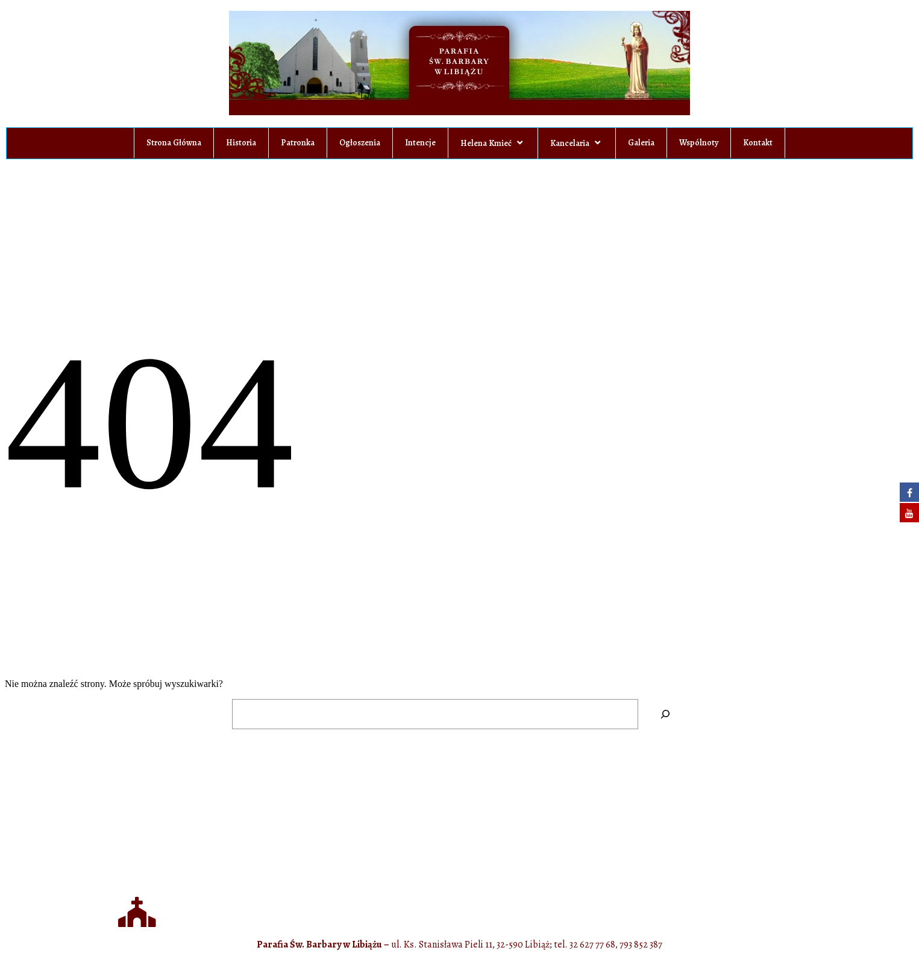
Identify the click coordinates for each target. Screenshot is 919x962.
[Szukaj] (665, 714)
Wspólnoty (698, 142)
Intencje (420, 142)
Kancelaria (576, 143)
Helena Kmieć (492, 143)
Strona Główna (173, 142)
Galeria (641, 142)
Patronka (298, 142)
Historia (241, 142)
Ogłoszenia (359, 142)
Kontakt (758, 142)
